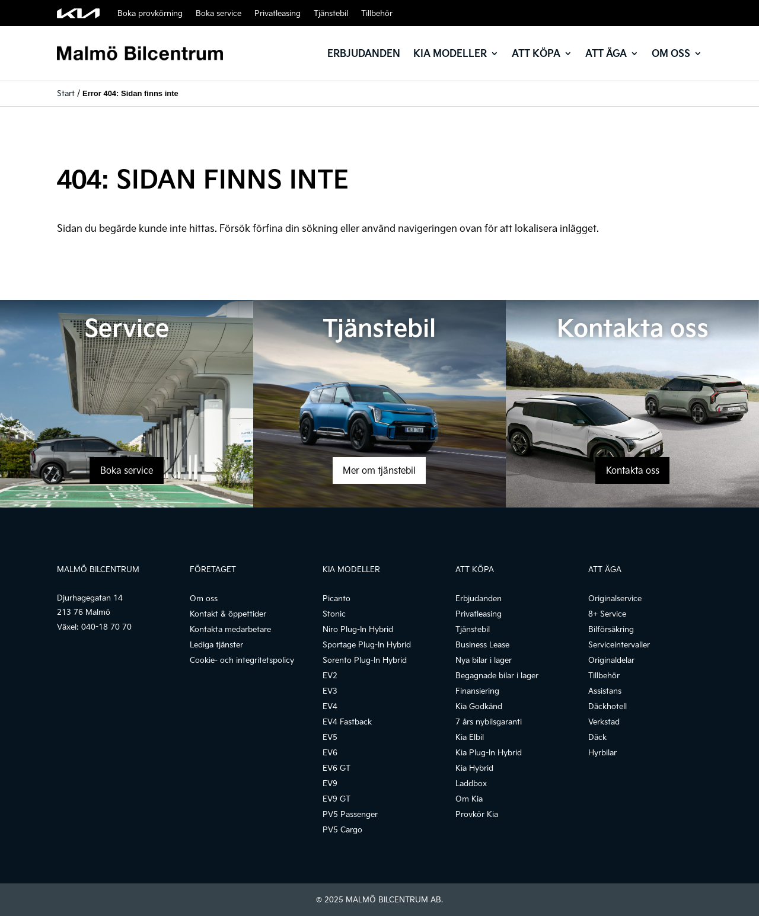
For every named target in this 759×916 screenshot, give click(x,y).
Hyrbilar (602, 752)
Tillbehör (377, 13)
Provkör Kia (476, 814)
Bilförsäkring (611, 629)
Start (66, 93)
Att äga (606, 53)
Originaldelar (611, 660)
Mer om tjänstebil (379, 470)
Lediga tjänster (216, 644)
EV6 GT (336, 767)
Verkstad (604, 721)
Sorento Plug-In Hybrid (365, 660)
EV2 (330, 675)
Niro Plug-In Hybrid (358, 629)
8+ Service (607, 613)
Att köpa (536, 53)
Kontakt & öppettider (228, 613)
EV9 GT (336, 798)
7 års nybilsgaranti (488, 721)
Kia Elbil (469, 737)
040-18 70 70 (106, 626)
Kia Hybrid (474, 767)
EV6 (330, 752)
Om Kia (469, 798)
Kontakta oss (632, 470)
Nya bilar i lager (483, 660)
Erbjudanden (363, 53)
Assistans (604, 690)
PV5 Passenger (350, 814)
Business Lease (482, 644)
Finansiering (477, 690)
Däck (597, 737)
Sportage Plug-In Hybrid (367, 644)
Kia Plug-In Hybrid (488, 752)
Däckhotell (607, 706)
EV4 (330, 706)
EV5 (330, 737)
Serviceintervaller (619, 644)
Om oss (671, 53)
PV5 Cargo (342, 829)
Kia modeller (450, 53)
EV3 (330, 690)
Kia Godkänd (478, 706)
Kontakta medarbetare (230, 629)
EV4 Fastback (347, 721)
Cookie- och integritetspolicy (242, 660)
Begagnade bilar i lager (496, 675)
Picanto (336, 598)
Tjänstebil (331, 13)
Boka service (218, 13)
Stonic (334, 613)
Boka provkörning (150, 13)
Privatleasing (277, 13)
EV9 (330, 783)
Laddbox (471, 783)
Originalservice (615, 598)
